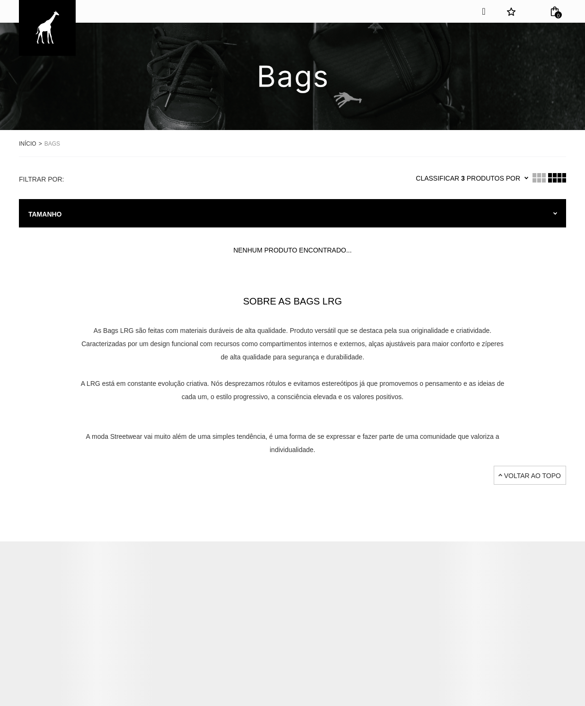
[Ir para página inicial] (27, 143)
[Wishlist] (511, 11)
